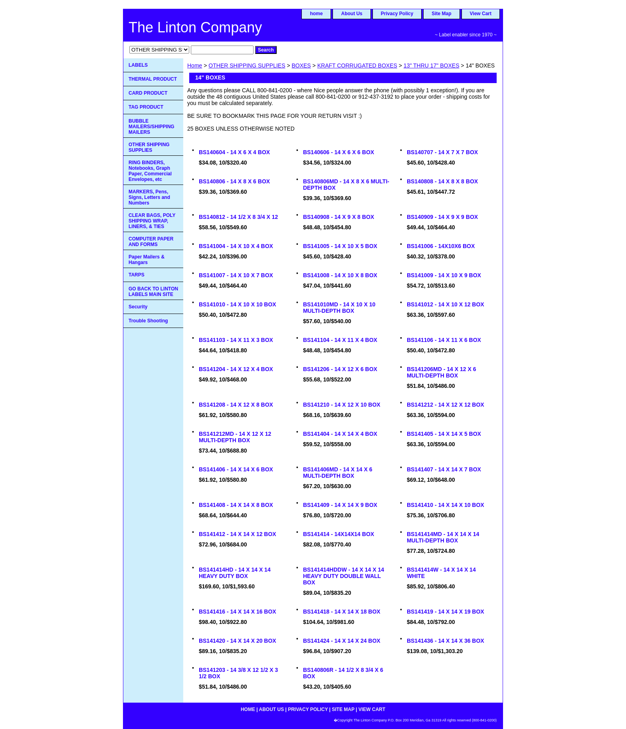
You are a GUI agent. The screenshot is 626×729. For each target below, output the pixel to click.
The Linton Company (195, 27)
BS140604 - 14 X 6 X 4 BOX (234, 152)
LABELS (138, 65)
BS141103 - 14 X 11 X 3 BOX (236, 340)
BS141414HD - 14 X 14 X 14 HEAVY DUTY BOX (235, 572)
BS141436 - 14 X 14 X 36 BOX (445, 641)
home (316, 13)
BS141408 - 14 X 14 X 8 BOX (236, 505)
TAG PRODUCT (146, 107)
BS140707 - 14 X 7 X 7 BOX (442, 152)
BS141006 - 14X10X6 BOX (441, 246)
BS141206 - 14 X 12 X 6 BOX (340, 369)
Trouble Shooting (148, 321)
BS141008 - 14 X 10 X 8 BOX (340, 275)
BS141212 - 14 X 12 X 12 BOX (445, 404)
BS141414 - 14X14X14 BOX (338, 534)
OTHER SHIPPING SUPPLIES (246, 65)
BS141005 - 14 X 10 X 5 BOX (340, 246)
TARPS (137, 275)
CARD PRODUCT (148, 93)
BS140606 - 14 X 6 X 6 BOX (338, 152)
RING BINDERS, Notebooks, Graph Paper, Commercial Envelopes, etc (150, 171)
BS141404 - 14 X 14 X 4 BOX (340, 434)
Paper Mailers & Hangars (146, 259)
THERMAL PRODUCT (153, 79)
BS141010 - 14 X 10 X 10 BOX (237, 304)
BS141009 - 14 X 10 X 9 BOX (444, 275)
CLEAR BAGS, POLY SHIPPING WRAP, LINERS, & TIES (152, 221)
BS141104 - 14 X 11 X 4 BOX (340, 340)
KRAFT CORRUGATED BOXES (357, 65)
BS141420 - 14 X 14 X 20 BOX (237, 641)
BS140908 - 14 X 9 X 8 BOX (338, 217)
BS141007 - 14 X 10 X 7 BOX (236, 275)
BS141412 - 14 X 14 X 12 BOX (237, 534)
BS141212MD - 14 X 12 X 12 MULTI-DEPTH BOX (235, 437)
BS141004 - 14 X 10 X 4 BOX (236, 246)
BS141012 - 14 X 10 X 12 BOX (445, 304)
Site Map (441, 13)
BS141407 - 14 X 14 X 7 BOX (444, 469)
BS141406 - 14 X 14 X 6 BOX (236, 469)
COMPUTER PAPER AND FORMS (151, 241)
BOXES (301, 65)
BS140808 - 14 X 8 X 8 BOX (442, 181)
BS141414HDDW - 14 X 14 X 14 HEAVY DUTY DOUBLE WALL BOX (343, 576)
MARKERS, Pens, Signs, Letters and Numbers (149, 197)
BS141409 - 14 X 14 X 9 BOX (340, 505)
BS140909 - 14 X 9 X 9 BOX (442, 217)
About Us (351, 13)
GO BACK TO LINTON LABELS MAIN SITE (153, 291)
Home (194, 65)
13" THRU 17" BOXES (432, 65)
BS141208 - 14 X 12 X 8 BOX (236, 404)
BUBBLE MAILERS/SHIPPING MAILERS (151, 126)
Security (138, 307)
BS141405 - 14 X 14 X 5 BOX (444, 434)
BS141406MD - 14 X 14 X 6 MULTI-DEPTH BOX (337, 472)
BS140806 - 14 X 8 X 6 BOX (234, 181)
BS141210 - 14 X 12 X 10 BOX (341, 404)
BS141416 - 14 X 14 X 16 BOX (237, 611)
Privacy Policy (397, 13)
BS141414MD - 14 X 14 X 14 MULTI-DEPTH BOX (443, 537)
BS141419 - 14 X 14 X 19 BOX (445, 611)
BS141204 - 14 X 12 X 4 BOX (236, 369)
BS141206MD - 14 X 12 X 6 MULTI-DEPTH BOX (441, 372)
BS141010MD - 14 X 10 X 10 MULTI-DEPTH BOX (339, 307)
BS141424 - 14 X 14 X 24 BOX (341, 641)
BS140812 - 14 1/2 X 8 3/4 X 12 (238, 217)
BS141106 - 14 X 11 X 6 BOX (444, 340)
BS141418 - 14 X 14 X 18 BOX (341, 611)
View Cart (480, 13)
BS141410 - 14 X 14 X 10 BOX (445, 505)
